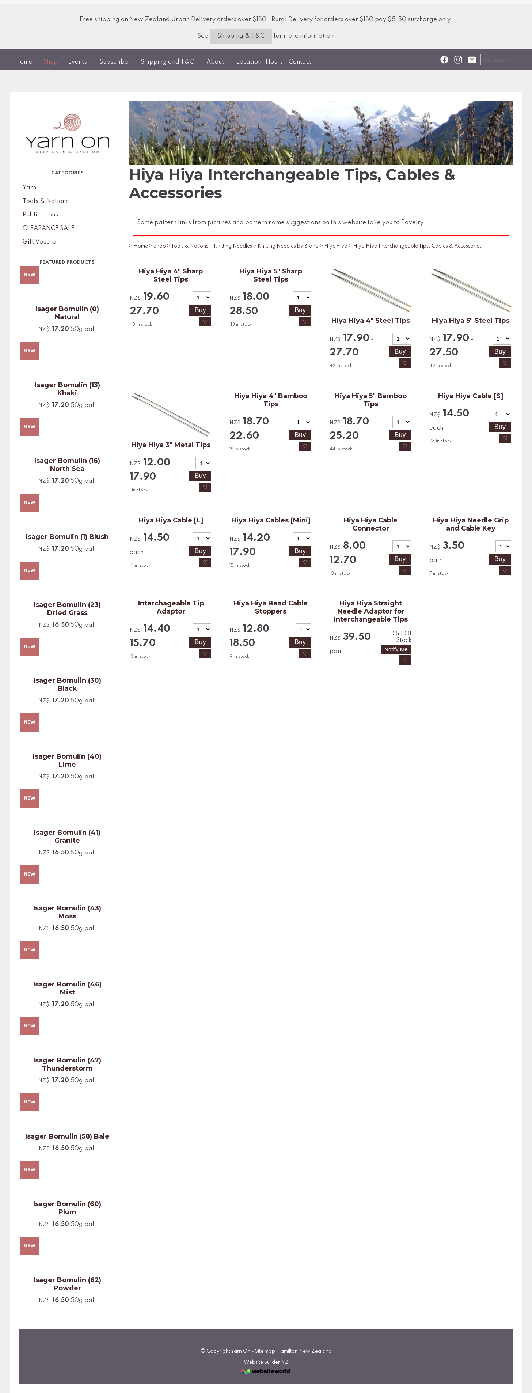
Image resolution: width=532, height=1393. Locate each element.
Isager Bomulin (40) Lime (67, 760)
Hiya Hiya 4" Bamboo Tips (270, 400)
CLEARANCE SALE (49, 228)
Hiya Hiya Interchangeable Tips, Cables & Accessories (417, 246)
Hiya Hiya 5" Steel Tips (470, 321)
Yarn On (240, 1351)
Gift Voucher (41, 242)
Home (24, 62)
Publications (40, 215)
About (215, 62)
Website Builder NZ (266, 1362)
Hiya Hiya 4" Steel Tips (370, 321)
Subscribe (113, 62)
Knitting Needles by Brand (288, 246)
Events (77, 62)
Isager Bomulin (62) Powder (67, 1284)
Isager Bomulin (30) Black (67, 684)
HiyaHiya (335, 246)
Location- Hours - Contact (273, 62)
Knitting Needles (233, 246)
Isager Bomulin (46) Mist (67, 988)
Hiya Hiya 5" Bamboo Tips (371, 400)
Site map (265, 1351)
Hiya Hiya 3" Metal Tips (170, 445)
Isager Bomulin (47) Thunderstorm (67, 1064)
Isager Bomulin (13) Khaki (67, 389)
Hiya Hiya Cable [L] (170, 520)
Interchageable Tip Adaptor (171, 607)
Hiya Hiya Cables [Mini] (271, 520)
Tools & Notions (46, 201)
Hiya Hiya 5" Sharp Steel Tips (270, 275)
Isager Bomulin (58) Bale (67, 1136)
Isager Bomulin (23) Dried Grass (67, 609)
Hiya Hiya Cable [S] (470, 396)
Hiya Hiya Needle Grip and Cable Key (471, 524)
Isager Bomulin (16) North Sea (67, 465)
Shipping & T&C (241, 36)
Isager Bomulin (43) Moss (67, 912)
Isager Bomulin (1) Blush (67, 537)
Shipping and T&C (167, 62)
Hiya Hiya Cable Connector (371, 524)
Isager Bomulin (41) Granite (67, 836)
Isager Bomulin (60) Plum (67, 1208)
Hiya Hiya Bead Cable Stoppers (271, 607)
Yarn (29, 188)
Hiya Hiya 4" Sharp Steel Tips (171, 275)
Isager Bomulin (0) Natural (67, 313)
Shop (50, 62)
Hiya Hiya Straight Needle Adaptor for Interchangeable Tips (371, 611)
